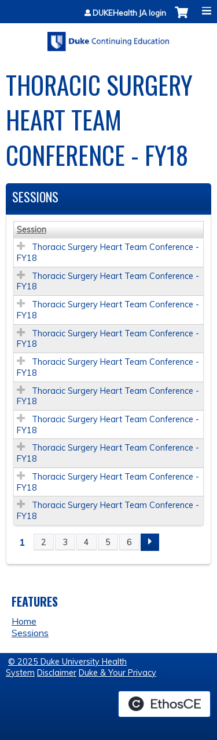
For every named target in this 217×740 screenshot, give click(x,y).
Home (24, 621)
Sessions (30, 633)
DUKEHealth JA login (129, 13)
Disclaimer (56, 673)
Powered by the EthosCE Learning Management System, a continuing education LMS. (164, 704)
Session (31, 229)
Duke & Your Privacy (117, 673)
